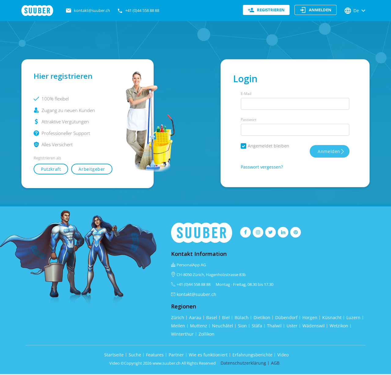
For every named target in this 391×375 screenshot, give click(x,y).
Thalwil (274, 326)
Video (283, 356)
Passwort (248, 120)
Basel (211, 318)
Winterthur (182, 335)
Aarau (195, 318)
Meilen (178, 326)
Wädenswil (313, 326)
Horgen (309, 318)
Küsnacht (332, 318)
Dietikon (262, 318)
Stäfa (257, 326)
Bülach (242, 318)
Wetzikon (339, 326)
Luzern (353, 318)
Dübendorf (286, 318)
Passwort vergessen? (262, 168)
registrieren (266, 10)
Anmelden (329, 152)
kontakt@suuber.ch (196, 295)
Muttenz (198, 326)
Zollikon (206, 335)
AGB (275, 364)
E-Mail (246, 94)
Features (155, 356)
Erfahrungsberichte (252, 356)
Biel (226, 318)
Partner (176, 356)
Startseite (114, 356)
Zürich (177, 318)
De (355, 11)
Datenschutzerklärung (243, 364)
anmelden (315, 10)
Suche (135, 356)
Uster (292, 326)
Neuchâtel (222, 326)
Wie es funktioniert (208, 356)
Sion (242, 326)
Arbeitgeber (92, 170)
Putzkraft (51, 170)
